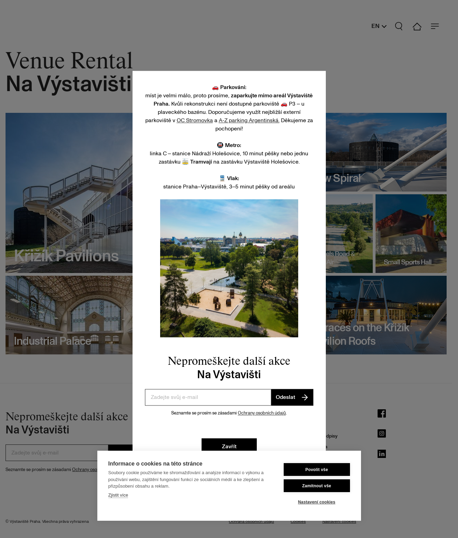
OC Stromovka (195, 120)
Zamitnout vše (316, 485)
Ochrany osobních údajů (262, 413)
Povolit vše (316, 469)
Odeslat (292, 397)
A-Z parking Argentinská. (249, 120)
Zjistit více (118, 495)
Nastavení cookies (316, 502)
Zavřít (229, 446)
